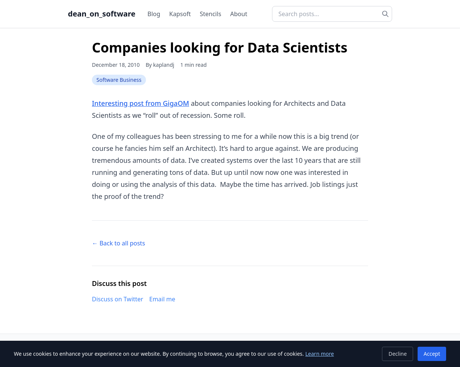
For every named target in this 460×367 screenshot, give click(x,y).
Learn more (319, 353)
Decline (397, 353)
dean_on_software (101, 14)
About (238, 14)
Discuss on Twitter (117, 299)
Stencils (210, 14)
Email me (162, 299)
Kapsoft (180, 14)
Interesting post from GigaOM (140, 103)
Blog (153, 14)
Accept (432, 353)
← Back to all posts (118, 243)
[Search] (385, 14)
